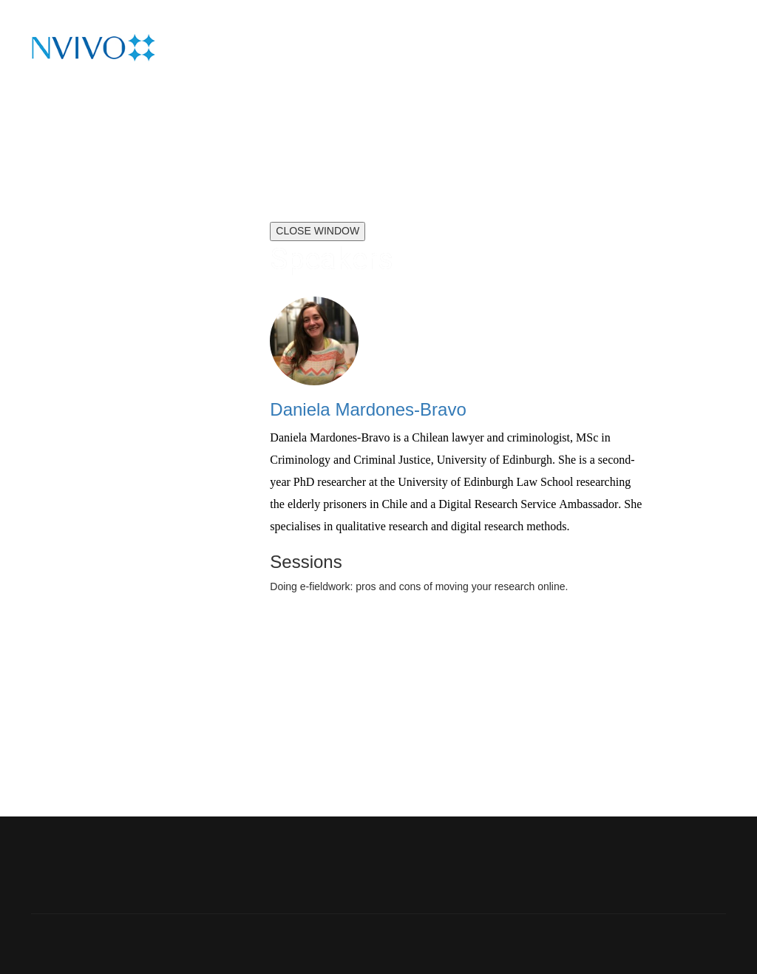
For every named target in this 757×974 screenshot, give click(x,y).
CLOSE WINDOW (317, 231)
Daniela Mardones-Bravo (368, 409)
